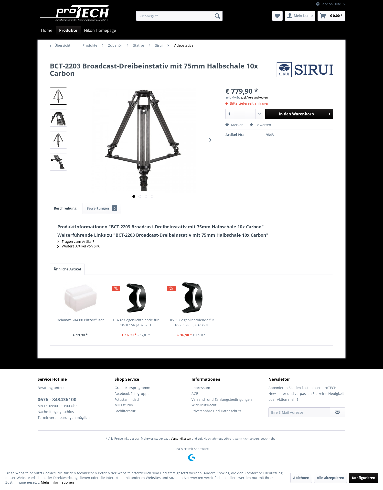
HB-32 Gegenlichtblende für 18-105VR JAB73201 (136, 322)
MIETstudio (124, 405)
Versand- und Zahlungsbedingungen (222, 399)
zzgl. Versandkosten (254, 97)
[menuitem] (179, 16)
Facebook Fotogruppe (132, 393)
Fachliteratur (125, 411)
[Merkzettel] (277, 16)
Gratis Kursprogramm (132, 387)
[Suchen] (217, 16)
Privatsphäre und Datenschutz (216, 411)
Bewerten (260, 124)
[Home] (47, 30)
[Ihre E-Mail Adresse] (299, 412)
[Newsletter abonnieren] (337, 412)
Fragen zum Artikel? (75, 241)
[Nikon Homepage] (100, 30)
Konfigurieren (363, 477)
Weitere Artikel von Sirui (79, 246)
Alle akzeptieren (330, 477)
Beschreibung (65, 208)
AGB (195, 393)
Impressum (201, 387)
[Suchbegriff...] (179, 16)
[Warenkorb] (331, 16)
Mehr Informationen (57, 482)
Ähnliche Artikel (67, 269)
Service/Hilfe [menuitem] (329, 4)
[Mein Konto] (300, 16)
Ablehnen (301, 477)
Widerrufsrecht (204, 405)
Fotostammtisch (127, 399)
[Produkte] (68, 30)
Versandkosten (181, 438)
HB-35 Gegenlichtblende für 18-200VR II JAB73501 (191, 322)
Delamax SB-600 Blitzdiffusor (80, 320)
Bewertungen (101, 208)
